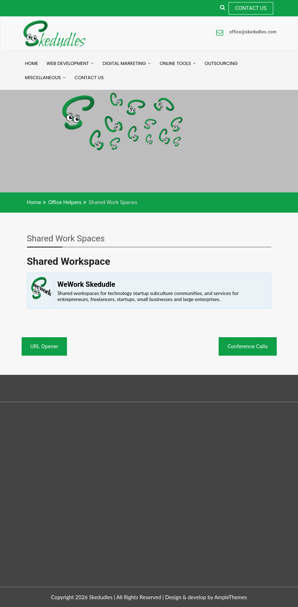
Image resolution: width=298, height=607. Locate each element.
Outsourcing (221, 63)
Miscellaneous (43, 77)
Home (31, 63)
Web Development (67, 63)
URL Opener (44, 346)
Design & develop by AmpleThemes (206, 597)
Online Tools (175, 63)
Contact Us (250, 8)
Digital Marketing (124, 63)
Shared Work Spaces (66, 239)
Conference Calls (247, 346)
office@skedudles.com (245, 32)
